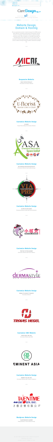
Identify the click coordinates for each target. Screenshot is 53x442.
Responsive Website (26, 79)
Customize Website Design (26, 122)
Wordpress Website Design (27, 417)
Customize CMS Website (26, 333)
